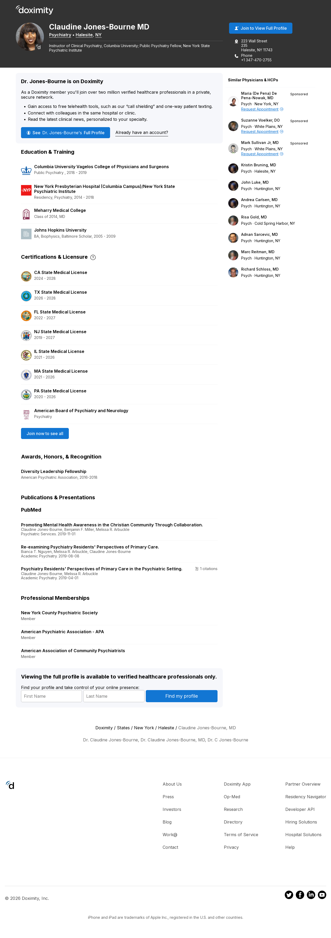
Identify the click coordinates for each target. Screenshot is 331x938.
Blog (167, 822)
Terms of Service (241, 835)
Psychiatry (64, 35)
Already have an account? (141, 133)
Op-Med (232, 797)
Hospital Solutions (303, 835)
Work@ (170, 835)
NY (102, 35)
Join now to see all (45, 433)
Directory (233, 822)
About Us (172, 784)
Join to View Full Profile (261, 28)
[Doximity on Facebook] (300, 895)
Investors (172, 809)
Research (233, 809)
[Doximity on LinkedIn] (311, 895)
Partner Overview (302, 784)
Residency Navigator (305, 797)
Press (168, 797)
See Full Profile (66, 133)
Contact (170, 847)
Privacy (231, 847)
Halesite (87, 35)
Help (290, 847)
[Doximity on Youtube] (322, 895)
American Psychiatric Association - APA (62, 632)
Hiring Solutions (301, 822)
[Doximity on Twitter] (289, 895)
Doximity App (237, 784)
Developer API (300, 809)
